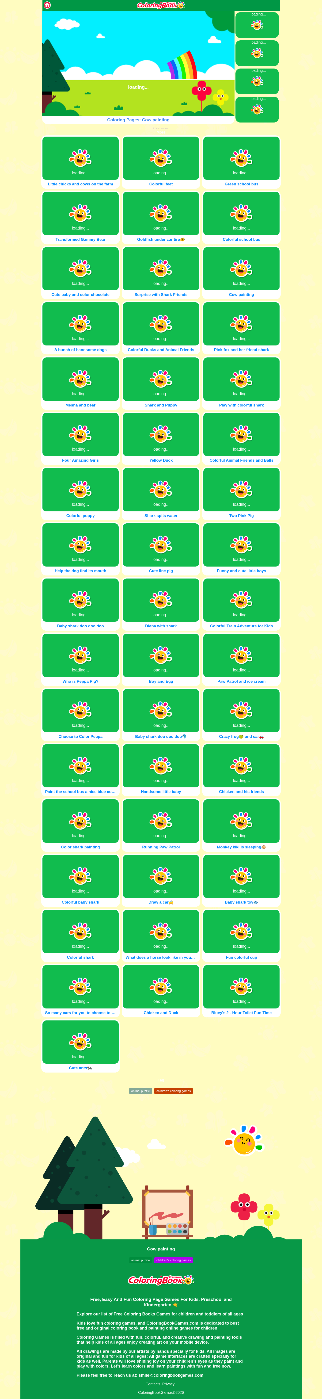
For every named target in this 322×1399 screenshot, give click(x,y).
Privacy (168, 1384)
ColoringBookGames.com (172, 1323)
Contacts (153, 1384)
